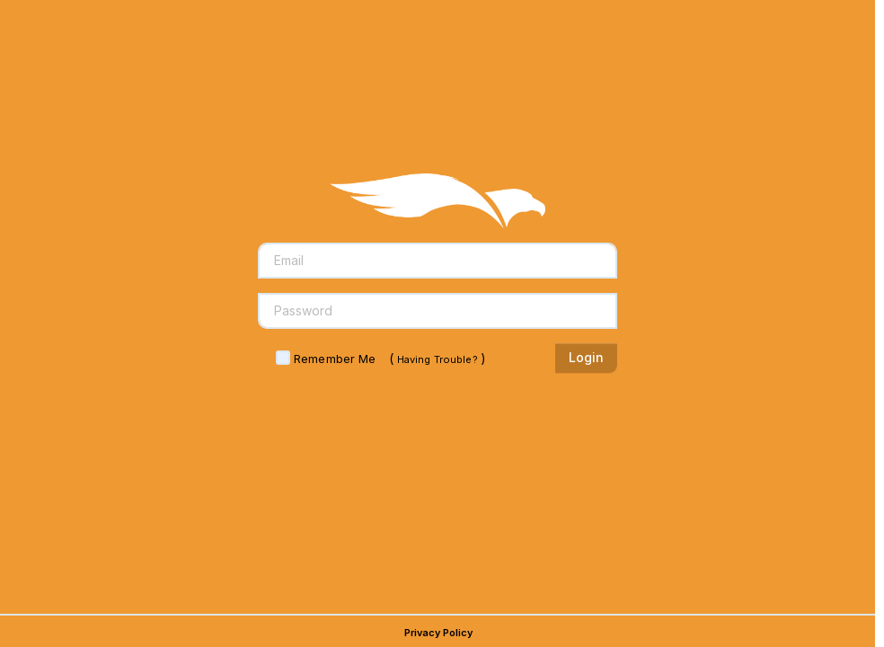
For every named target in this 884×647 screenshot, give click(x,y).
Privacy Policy (438, 632)
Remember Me (335, 358)
